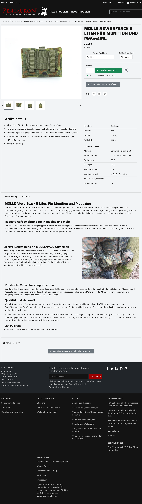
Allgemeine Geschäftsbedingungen (52, 461)
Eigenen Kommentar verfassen (103, 84)
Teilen (94, 94)
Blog (18, 2)
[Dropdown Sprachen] (107, 2)
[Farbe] (100, 57)
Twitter (112, 369)
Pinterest (105, 94)
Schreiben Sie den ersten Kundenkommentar (71, 350)
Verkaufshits (113, 430)
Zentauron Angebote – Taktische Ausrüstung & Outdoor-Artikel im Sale (122, 413)
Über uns (41, 402)
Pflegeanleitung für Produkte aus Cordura (87, 430)
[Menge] (88, 70)
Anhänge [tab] (26, 196)
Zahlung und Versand (81, 402)
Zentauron (115, 126)
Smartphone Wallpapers (83, 423)
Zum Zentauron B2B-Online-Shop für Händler (123, 448)
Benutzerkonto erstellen (12, 411)
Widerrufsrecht (43, 466)
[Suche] (125, 12)
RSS (117, 369)
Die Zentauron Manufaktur (49, 407)
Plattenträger (41, 262)
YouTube (121, 369)
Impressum (42, 479)
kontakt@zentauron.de (18, 385)
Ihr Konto (6, 398)
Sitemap (111, 435)
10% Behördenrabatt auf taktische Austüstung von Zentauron (123, 404)
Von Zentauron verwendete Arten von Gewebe (87, 437)
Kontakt (4, 2)
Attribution (41, 475)
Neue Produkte (80, 12)
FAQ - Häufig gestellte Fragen (85, 407)
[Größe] (126, 57)
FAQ (11, 2)
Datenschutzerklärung (47, 470)
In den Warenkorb (108, 70)
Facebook (108, 369)
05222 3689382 (12, 382)
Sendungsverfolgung (10, 402)
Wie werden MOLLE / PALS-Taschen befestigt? (88, 413)
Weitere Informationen (47, 411)
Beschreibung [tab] (11, 196)
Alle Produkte (59, 12)
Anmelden (5, 407)
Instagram (126, 369)
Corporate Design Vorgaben (84, 419)
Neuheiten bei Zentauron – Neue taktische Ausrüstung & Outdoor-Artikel (122, 423)
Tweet (99, 94)
